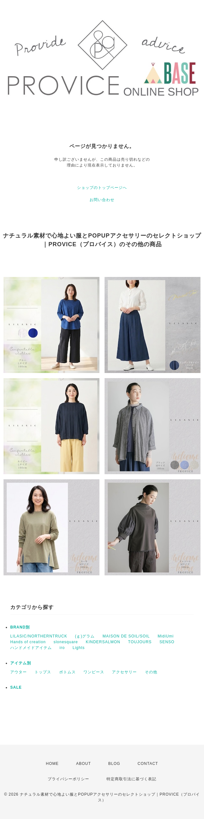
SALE (16, 687)
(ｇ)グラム (85, 636)
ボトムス (67, 672)
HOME (52, 763)
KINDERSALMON (103, 642)
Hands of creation (28, 642)
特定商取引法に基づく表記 (131, 779)
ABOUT (83, 763)
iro (62, 647)
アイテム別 (20, 663)
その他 (151, 672)
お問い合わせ (102, 200)
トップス (43, 672)
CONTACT (147, 763)
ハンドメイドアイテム (31, 647)
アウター (18, 672)
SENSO (167, 642)
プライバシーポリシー (68, 779)
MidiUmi (166, 636)
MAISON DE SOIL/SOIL (126, 636)
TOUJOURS (140, 642)
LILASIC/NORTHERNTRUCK (38, 636)
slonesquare (65, 642)
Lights (79, 647)
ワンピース (93, 672)
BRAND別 (20, 627)
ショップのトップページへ (102, 187)
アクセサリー (124, 672)
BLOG (114, 763)
